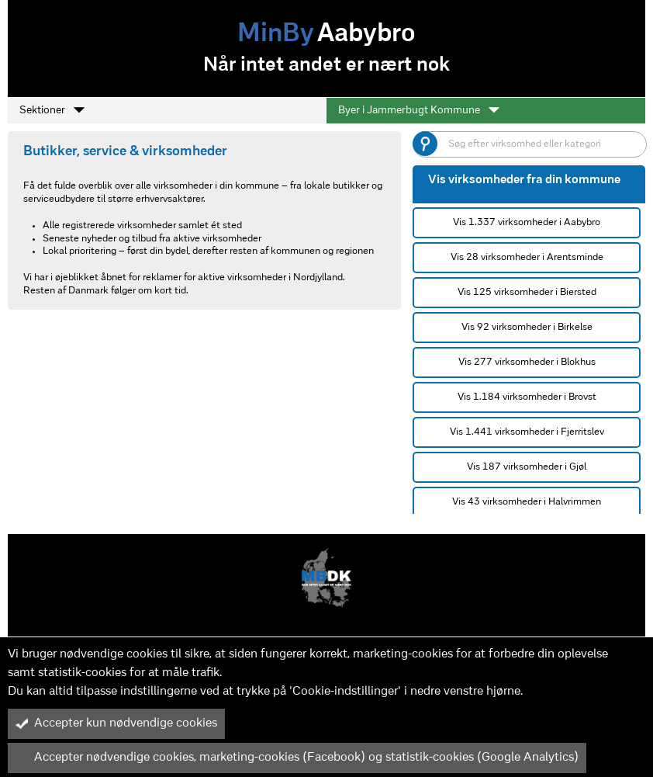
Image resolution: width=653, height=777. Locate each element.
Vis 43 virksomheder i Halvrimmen (526, 502)
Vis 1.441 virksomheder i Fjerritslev (527, 432)
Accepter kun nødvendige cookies (116, 723)
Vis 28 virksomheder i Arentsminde (527, 257)
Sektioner (52, 110)
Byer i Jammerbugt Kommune (418, 110)
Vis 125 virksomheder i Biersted (527, 292)
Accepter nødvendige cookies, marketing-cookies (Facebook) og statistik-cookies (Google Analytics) (297, 757)
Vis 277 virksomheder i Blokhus (527, 362)
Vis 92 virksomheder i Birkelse (527, 327)
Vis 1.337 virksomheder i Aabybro (526, 222)
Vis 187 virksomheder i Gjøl (526, 467)
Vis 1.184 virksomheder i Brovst (527, 397)
